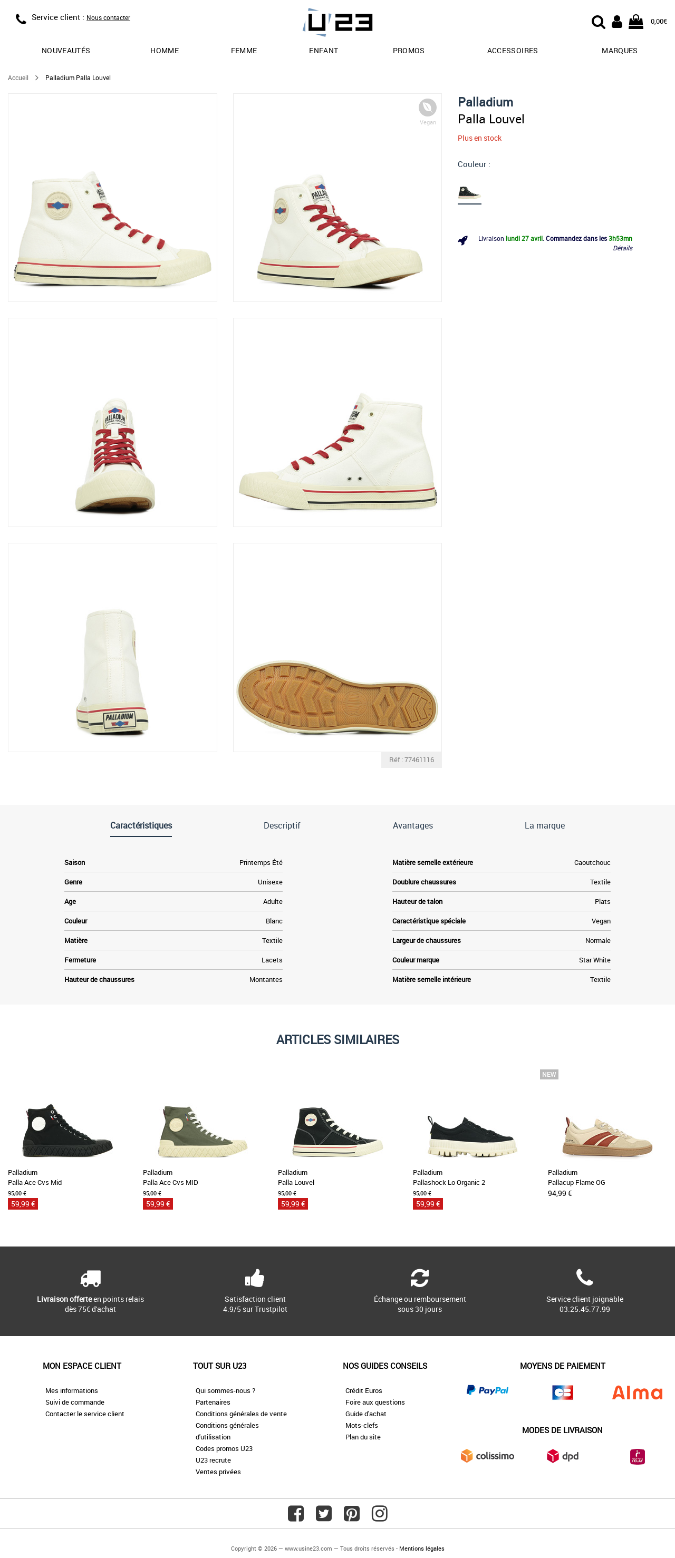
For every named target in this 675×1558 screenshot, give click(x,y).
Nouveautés (66, 50)
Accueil (18, 77)
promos (409, 50)
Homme (164, 50)
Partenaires (213, 1402)
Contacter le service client (84, 1413)
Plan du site (363, 1437)
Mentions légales (422, 1548)
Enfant (323, 50)
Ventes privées (218, 1471)
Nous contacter (108, 17)
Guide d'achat (366, 1413)
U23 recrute (213, 1460)
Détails (622, 248)
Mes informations (71, 1390)
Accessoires (512, 50)
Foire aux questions (375, 1402)
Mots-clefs (361, 1425)
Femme (244, 50)
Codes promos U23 (224, 1448)
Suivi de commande (74, 1402)
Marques (620, 50)
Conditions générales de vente (241, 1413)
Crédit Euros (363, 1390)
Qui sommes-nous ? (225, 1390)
